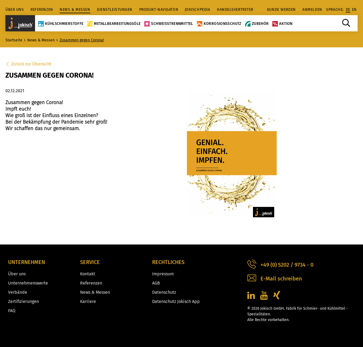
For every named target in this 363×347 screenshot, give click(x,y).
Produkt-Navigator (158, 9)
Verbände (17, 292)
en (354, 9)
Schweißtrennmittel (168, 23)
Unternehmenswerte (28, 283)
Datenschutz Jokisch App (176, 301)
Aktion (282, 23)
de (348, 9)
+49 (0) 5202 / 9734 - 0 (280, 265)
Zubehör (257, 23)
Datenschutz (164, 292)
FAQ (11, 310)
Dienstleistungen (114, 9)
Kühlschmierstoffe (60, 23)
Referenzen (41, 9)
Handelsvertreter (235, 9)
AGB (156, 283)
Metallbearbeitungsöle (114, 23)
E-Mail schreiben (274, 279)
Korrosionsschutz (219, 23)
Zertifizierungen (23, 301)
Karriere (88, 301)
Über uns (14, 9)
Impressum (163, 273)
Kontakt (87, 273)
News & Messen (75, 9)
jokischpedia (197, 9)
